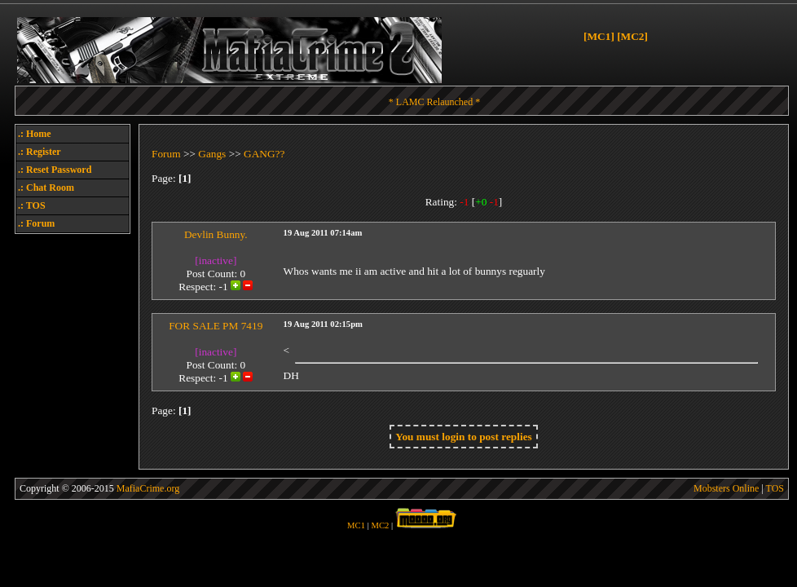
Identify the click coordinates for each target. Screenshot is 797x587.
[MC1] (598, 36)
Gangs (212, 154)
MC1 (356, 525)
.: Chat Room (46, 187)
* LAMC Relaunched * (434, 102)
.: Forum (36, 223)
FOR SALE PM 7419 (215, 326)
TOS (775, 488)
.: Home (34, 133)
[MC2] (632, 36)
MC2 (381, 525)
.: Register (39, 151)
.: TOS (32, 205)
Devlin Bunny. (216, 234)
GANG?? (264, 154)
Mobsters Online (726, 488)
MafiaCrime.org (148, 488)
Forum (166, 154)
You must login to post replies (463, 436)
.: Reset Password (54, 169)
